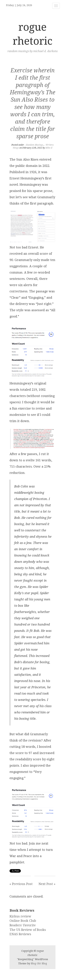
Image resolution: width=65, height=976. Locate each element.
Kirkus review (20, 916)
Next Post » (46, 884)
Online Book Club (23, 920)
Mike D (48, 148)
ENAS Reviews (20, 934)
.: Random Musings (34, 145)
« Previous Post (21, 884)
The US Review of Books (28, 930)
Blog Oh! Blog (39, 963)
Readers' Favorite (23, 925)
